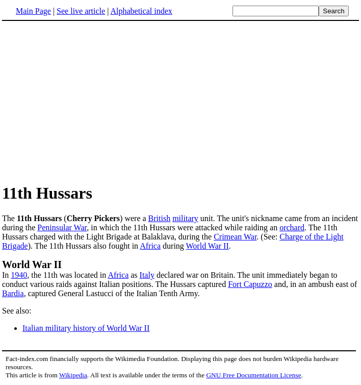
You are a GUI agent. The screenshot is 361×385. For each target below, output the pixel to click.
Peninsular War (62, 227)
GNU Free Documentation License (253, 375)
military (185, 218)
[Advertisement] (87, 101)
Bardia (13, 293)
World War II (207, 246)
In (6, 275)
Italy (147, 275)
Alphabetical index (141, 11)
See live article (81, 11)
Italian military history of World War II (85, 328)
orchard (291, 227)
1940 (19, 275)
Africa (150, 246)
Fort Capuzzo (250, 284)
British (159, 218)
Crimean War (235, 236)
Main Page (33, 11)
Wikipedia (73, 375)
